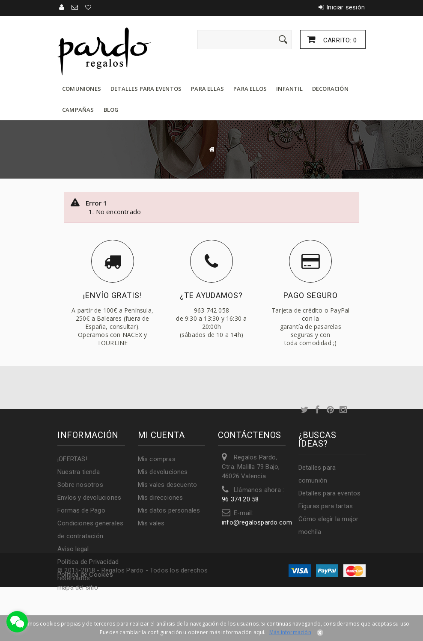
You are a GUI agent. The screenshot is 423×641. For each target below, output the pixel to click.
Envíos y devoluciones (89, 497)
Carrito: (339, 40)
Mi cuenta (161, 435)
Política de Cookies (85, 574)
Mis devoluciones (163, 472)
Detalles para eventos (146, 88)
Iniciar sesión (345, 7)
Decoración (330, 88)
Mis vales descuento (167, 485)
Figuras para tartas (325, 506)
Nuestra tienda (78, 472)
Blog (111, 109)
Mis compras (157, 459)
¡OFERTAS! (72, 459)
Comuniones (81, 88)
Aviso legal (73, 549)
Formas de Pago (81, 510)
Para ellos (250, 88)
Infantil (289, 88)
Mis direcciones (160, 497)
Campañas (78, 109)
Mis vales (151, 523)
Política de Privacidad (88, 562)
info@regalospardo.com (257, 522)
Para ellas (207, 88)
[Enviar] (283, 39)
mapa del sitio (77, 587)
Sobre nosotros (80, 485)
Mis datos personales (169, 510)
